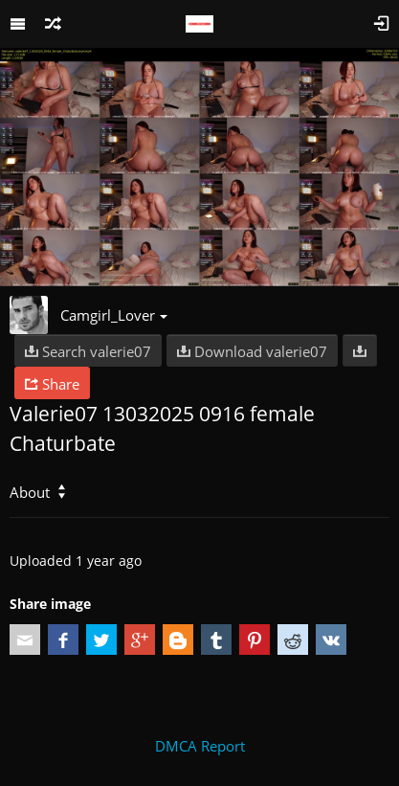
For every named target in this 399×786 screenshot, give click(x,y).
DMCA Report (200, 745)
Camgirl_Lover (113, 315)
